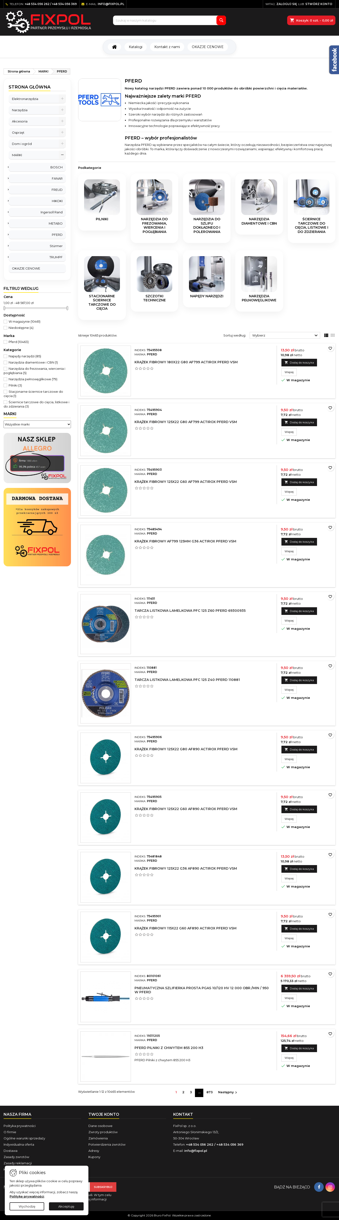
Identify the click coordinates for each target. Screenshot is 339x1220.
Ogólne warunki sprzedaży (24, 1138)
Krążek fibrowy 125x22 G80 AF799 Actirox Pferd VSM (186, 422)
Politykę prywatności (27, 1196)
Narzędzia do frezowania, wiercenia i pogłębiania (154, 225)
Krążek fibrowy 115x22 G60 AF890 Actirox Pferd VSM (186, 928)
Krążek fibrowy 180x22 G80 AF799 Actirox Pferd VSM (186, 362)
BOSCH (56, 167)
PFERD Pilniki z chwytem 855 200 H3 (169, 1048)
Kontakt (183, 1114)
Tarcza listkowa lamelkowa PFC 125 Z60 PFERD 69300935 (190, 610)
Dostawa (10, 1151)
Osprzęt (18, 132)
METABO (56, 223)
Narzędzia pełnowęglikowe (33, 379)
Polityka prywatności (20, 1126)
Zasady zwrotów (16, 1157)
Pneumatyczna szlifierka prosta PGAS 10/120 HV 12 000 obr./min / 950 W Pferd (202, 990)
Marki (10, 414)
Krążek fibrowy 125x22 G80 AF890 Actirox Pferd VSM (186, 749)
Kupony (94, 1157)
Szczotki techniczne (154, 298)
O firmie (10, 1132)
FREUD (57, 190)
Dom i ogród (22, 144)
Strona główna (29, 87)
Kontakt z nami (167, 47)
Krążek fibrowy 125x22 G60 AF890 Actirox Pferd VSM (186, 809)
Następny (228, 1092)
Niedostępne (21, 328)
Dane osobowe (100, 1126)
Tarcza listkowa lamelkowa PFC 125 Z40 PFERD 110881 (187, 680)
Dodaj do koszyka (299, 362)
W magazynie (24, 321)
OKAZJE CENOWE (208, 47)
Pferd (19, 342)
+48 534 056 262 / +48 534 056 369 (51, 4)
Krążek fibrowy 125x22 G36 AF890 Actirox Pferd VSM (186, 868)
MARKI (17, 155)
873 (209, 1092)
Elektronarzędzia (25, 99)
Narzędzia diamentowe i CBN (33, 362)
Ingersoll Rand (52, 212)
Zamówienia (98, 1138)
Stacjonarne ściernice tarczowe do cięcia (102, 302)
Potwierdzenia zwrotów (106, 1144)
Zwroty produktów (103, 1132)
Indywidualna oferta (19, 1144)
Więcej (291, 372)
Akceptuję (66, 1206)
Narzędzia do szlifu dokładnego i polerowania (206, 225)
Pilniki (15, 385)
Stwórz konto (318, 4)
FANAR (57, 178)
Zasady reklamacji (18, 1163)
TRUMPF (56, 257)
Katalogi (135, 47)
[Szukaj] (169, 20)
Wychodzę (27, 1206)
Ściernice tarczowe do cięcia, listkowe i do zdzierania (311, 225)
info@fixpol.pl (111, 4)
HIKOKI (57, 201)
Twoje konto (103, 1114)
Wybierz (285, 335)
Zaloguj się (286, 4)
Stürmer (56, 246)
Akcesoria (19, 121)
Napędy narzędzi (25, 356)
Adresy (93, 1151)
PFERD (57, 235)
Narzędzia (19, 110)
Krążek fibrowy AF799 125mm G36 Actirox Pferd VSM (185, 541)
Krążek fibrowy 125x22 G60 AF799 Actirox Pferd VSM (186, 482)
